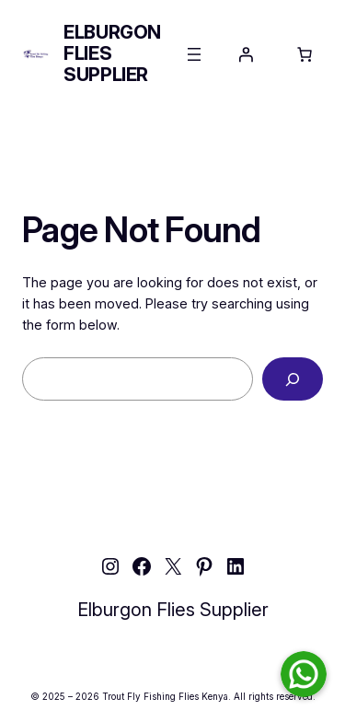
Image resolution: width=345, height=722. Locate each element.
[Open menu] (194, 54)
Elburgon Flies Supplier (173, 610)
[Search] (292, 379)
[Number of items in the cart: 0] (304, 54)
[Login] (245, 54)
